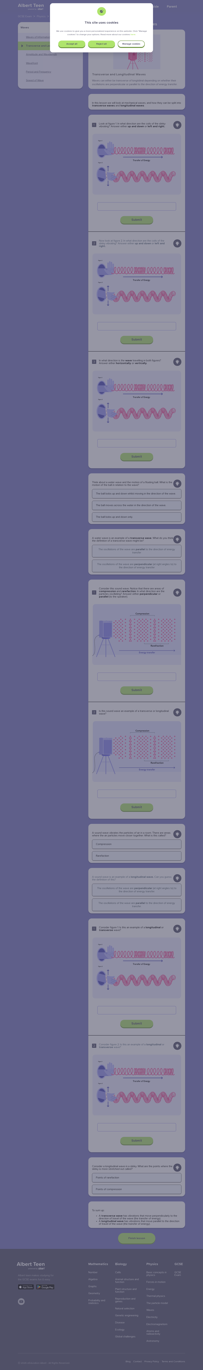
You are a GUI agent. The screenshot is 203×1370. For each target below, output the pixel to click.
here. (133, 34)
